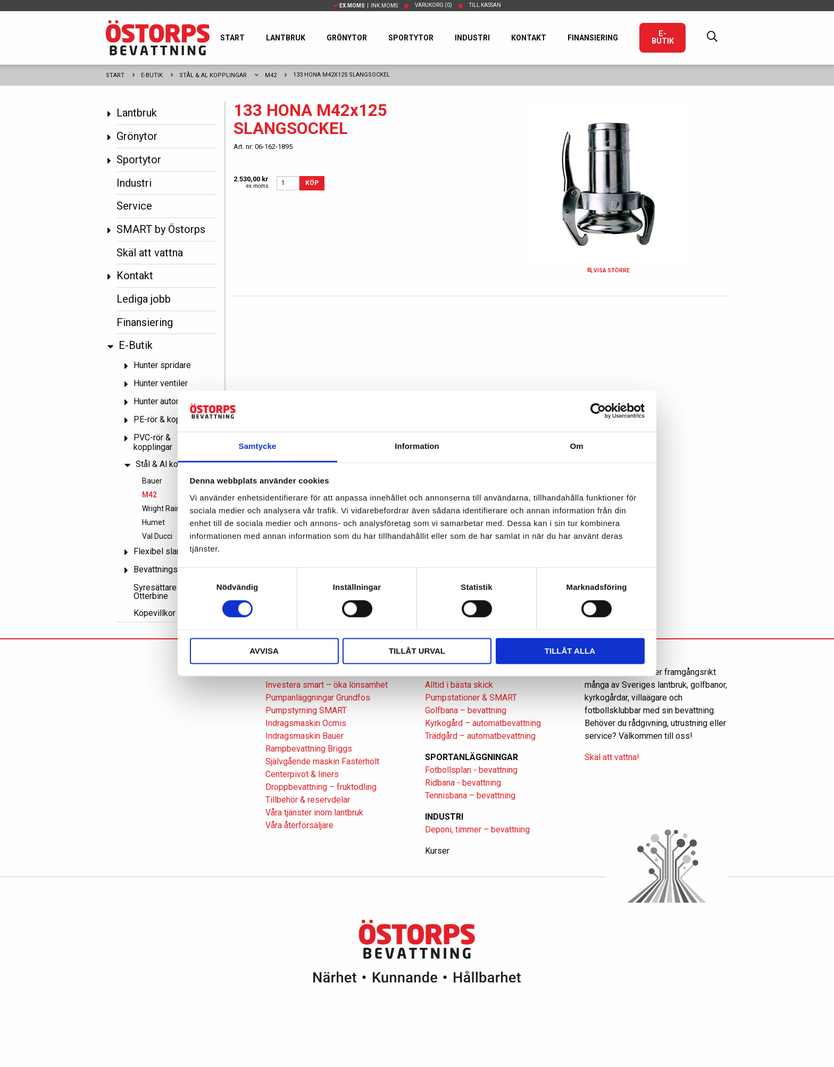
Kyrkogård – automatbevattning (483, 723)
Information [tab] (417, 446)
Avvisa (264, 650)
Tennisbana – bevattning (470, 795)
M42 (271, 75)
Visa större (608, 270)
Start (232, 38)
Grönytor (347, 38)
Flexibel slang (160, 551)
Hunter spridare (162, 365)
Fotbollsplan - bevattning (471, 770)
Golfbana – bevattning (465, 710)
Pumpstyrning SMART (306, 710)
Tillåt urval (417, 650)
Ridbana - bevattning (463, 783)
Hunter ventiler (161, 383)
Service (134, 205)
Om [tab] (576, 446)
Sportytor (410, 38)
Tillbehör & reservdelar (307, 800)
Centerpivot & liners (302, 774)
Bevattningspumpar (169, 569)
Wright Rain (161, 508)
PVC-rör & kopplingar (153, 442)
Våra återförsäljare (299, 825)
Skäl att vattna (149, 252)
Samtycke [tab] (258, 446)
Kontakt (528, 38)
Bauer (152, 481)
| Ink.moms (365, 6)
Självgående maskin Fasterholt (322, 761)
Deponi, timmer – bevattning (477, 829)
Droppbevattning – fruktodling (321, 787)
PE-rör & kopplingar (170, 419)
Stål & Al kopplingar (213, 75)
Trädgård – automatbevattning (480, 736)
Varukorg (433, 5)
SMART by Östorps (160, 229)
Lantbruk (285, 38)
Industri (472, 38)
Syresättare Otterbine (155, 591)
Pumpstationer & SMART (471, 698)
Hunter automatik (165, 401)
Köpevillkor (155, 613)
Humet (153, 522)
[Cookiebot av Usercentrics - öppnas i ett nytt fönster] (598, 411)
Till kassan (485, 5)
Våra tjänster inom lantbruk (314, 812)
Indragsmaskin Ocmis (305, 723)
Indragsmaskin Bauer (304, 736)
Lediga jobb (143, 299)
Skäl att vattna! (612, 757)
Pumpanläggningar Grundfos (317, 698)
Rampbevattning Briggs (309, 749)
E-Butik (663, 37)
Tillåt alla (570, 650)
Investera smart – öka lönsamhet (326, 685)
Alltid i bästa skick (459, 685)
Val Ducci (157, 536)
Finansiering (593, 38)
